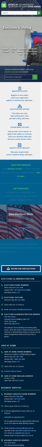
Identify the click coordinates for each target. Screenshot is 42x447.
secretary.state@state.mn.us (20, 309)
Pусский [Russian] (5, 51)
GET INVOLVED (21, 188)
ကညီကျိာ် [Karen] (34, 54)
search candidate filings (15, 154)
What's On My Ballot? (19, 145)
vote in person (23, 131)
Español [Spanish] (5, 49)
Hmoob (13, 49)
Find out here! (24, 227)
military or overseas (24, 134)
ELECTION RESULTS (21, 165)
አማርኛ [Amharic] (26, 54)
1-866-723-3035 (19, 359)
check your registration (19, 98)
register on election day (15, 100)
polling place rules (21, 116)
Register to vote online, (19, 95)
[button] (39, 13)
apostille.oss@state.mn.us (25, 431)
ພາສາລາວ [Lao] (20, 51)
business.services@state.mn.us (21, 428)
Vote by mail (12, 131)
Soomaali (22, 49)
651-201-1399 (18, 357)
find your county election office (19, 139)
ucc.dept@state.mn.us (21, 433)
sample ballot (24, 152)
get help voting (15, 118)
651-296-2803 (18, 396)
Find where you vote (19, 113)
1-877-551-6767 (19, 399)
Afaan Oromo (31, 51)
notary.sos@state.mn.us (23, 435)
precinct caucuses (12, 72)
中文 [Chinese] (12, 51)
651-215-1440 (18, 287)
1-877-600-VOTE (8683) (22, 290)
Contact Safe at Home (13, 371)
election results (14, 168)
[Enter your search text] (19, 13)
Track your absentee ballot (18, 136)
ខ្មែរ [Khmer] (21, 54)
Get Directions (10, 317)
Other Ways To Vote (19, 124)
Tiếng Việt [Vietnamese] (33, 49)
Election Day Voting (19, 106)
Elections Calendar (14, 77)
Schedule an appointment (14, 417)
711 (18, 292)
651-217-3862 (20, 300)
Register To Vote (19, 88)
